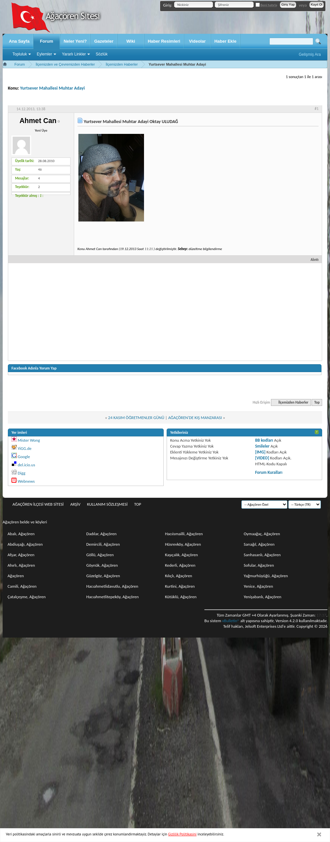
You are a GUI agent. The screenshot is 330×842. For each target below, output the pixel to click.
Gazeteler (103, 41)
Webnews (26, 481)
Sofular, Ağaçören (259, 565)
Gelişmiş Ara (310, 54)
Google (24, 456)
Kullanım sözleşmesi (107, 504)
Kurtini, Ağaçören (180, 586)
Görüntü (308, 99)
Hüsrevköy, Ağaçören (183, 544)
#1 (317, 108)
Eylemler (44, 54)
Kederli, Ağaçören (180, 565)
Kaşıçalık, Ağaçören (181, 554)
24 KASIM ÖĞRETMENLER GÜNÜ (136, 417)
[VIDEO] (262, 457)
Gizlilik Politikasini (182, 834)
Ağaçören (16, 575)
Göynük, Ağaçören (102, 565)
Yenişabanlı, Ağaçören (262, 596)
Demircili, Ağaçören (103, 544)
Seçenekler (252, 99)
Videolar (197, 41)
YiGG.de (24, 448)
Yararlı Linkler (74, 54)
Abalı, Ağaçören (21, 533)
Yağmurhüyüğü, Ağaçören (266, 575)
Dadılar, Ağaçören (101, 533)
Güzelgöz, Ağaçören (103, 575)
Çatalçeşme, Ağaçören (27, 596)
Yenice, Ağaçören (258, 586)
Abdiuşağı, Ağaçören (25, 544)
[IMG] (260, 452)
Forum (46, 41)
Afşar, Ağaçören (21, 554)
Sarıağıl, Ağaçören (259, 544)
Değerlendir (282, 99)
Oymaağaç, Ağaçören (262, 533)
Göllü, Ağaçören (100, 554)
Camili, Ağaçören (22, 586)
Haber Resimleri (164, 41)
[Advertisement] (165, 311)
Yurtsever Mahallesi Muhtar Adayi (52, 88)
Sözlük (102, 54)
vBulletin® (230, 620)
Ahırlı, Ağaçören (21, 565)
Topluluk (19, 54)
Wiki (130, 41)
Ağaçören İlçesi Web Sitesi (38, 504)
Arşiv (75, 504)
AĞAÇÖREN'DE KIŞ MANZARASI (195, 417)
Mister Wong (29, 440)
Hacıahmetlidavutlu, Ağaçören (112, 586)
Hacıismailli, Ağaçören (184, 533)
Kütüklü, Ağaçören (180, 596)
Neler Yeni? (75, 41)
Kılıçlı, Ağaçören (178, 575)
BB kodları (264, 440)
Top (317, 402)
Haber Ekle (225, 41)
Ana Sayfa (19, 41)
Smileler (262, 446)
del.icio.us (26, 464)
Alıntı (312, 260)
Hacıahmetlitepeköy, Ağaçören (112, 596)
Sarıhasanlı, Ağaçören (262, 554)
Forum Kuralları (268, 472)
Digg (21, 473)
